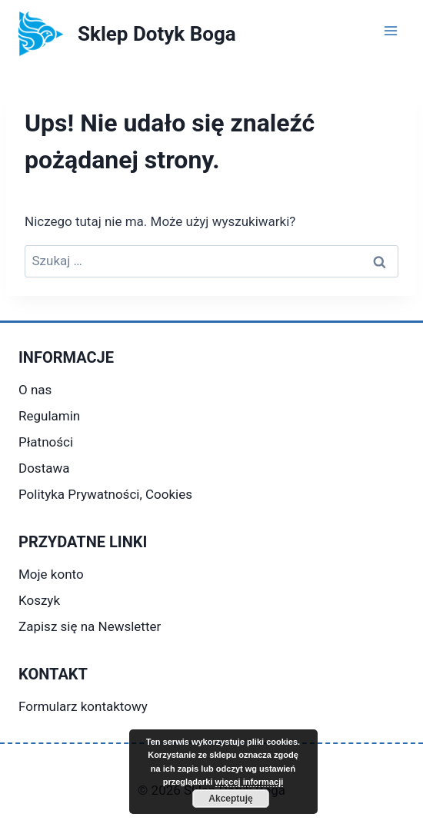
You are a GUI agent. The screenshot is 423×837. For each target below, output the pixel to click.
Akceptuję (230, 798)
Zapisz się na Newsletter (89, 626)
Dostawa (43, 468)
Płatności (45, 442)
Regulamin (49, 415)
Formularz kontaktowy (83, 706)
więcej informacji (249, 781)
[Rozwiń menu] (390, 30)
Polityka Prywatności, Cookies (105, 494)
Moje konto (51, 574)
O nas (35, 389)
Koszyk (39, 600)
